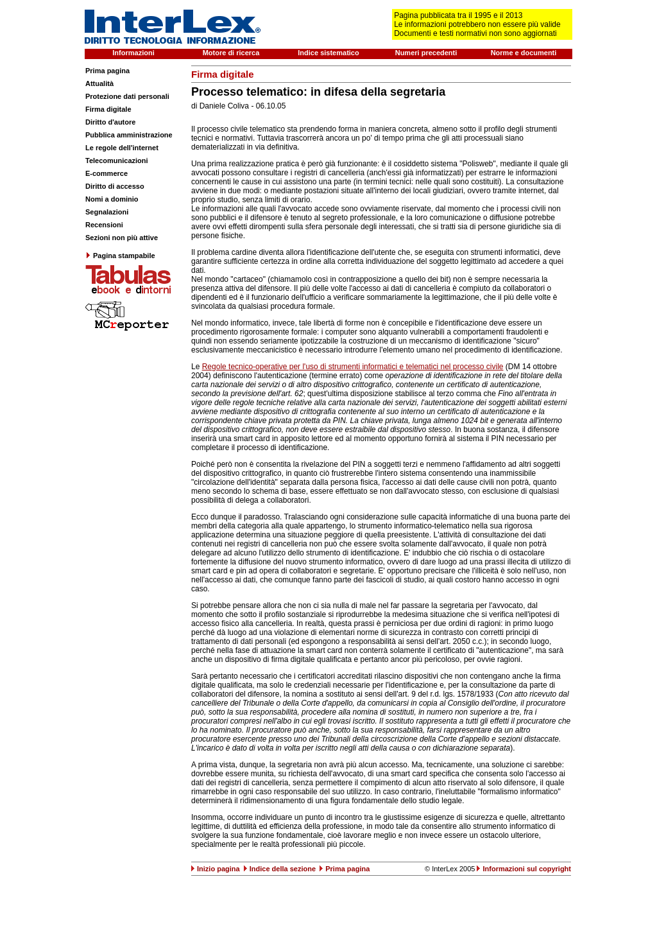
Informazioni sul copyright (526, 869)
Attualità (99, 83)
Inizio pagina (218, 869)
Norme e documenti (524, 53)
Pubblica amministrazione (129, 135)
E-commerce (106, 173)
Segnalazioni (106, 212)
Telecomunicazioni (116, 160)
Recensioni (104, 225)
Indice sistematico (328, 53)
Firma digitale (108, 109)
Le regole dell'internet (121, 148)
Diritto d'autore (110, 122)
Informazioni (133, 53)
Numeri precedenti (426, 53)
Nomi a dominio (112, 199)
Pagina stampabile (120, 255)
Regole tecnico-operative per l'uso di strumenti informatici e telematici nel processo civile (353, 366)
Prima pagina (107, 70)
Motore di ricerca (231, 53)
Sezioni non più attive (121, 237)
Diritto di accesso (114, 186)
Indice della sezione (283, 869)
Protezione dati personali (127, 96)
